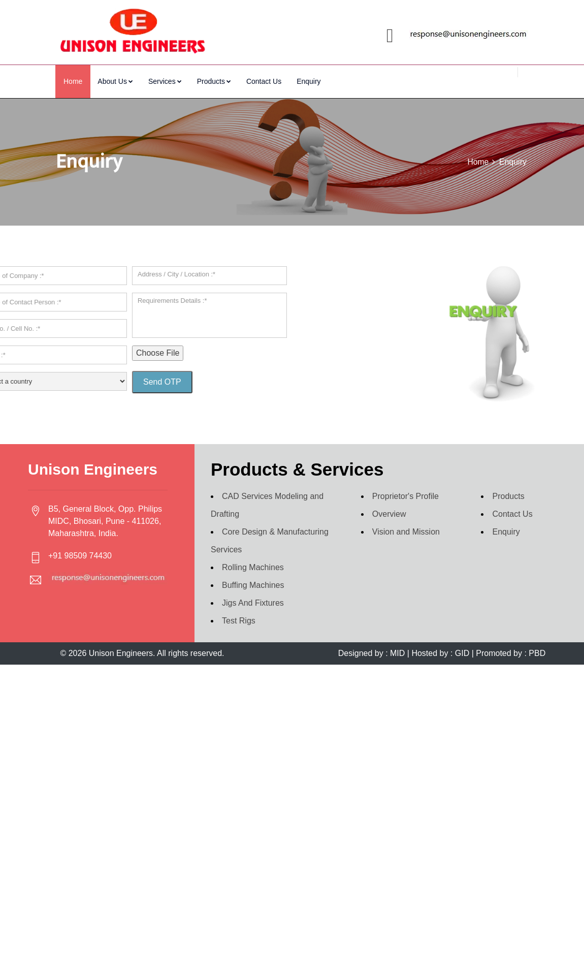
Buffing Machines (253, 563)
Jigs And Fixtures (253, 581)
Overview (389, 492)
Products (214, 81)
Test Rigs (238, 599)
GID (461, 632)
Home (72, 81)
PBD (536, 632)
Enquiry (308, 81)
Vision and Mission (406, 510)
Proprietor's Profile (405, 475)
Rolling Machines (253, 546)
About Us (115, 81)
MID (397, 632)
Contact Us (263, 81)
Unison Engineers (121, 632)
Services (165, 81)
